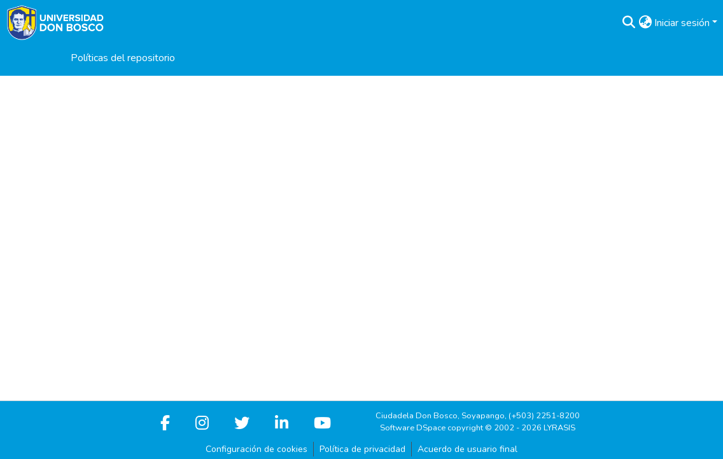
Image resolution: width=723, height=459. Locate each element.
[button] (628, 23)
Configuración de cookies (256, 449)
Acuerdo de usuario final (467, 449)
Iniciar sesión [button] (683, 23)
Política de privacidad (362, 449)
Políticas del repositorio (123, 58)
